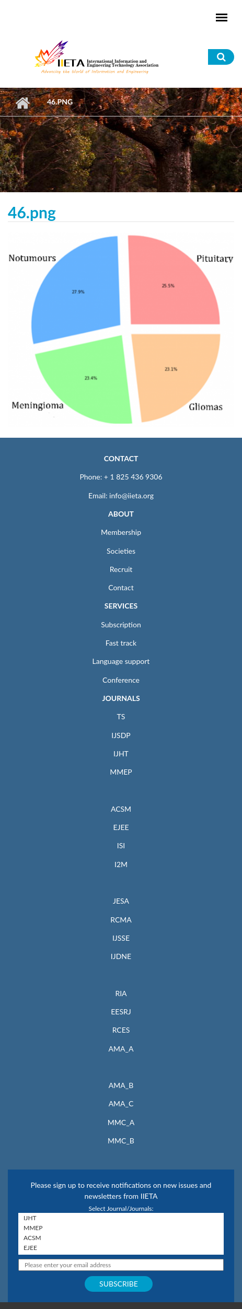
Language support (121, 661)
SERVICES (121, 605)
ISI (121, 845)
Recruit (121, 569)
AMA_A (121, 1048)
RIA (120, 993)
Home (22, 103)
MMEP (121, 771)
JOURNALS (121, 698)
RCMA (121, 919)
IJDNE (121, 956)
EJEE (121, 827)
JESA (121, 900)
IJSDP (120, 735)
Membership (121, 532)
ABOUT (121, 513)
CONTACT (121, 458)
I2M (121, 864)
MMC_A (121, 1122)
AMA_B (121, 1085)
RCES (121, 1029)
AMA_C (121, 1103)
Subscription (121, 624)
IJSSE (121, 937)
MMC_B (121, 1140)
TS (121, 716)
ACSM (121, 808)
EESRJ (121, 1011)
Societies (121, 550)
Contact (121, 587)
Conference (121, 679)
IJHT (121, 753)
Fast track (121, 642)
